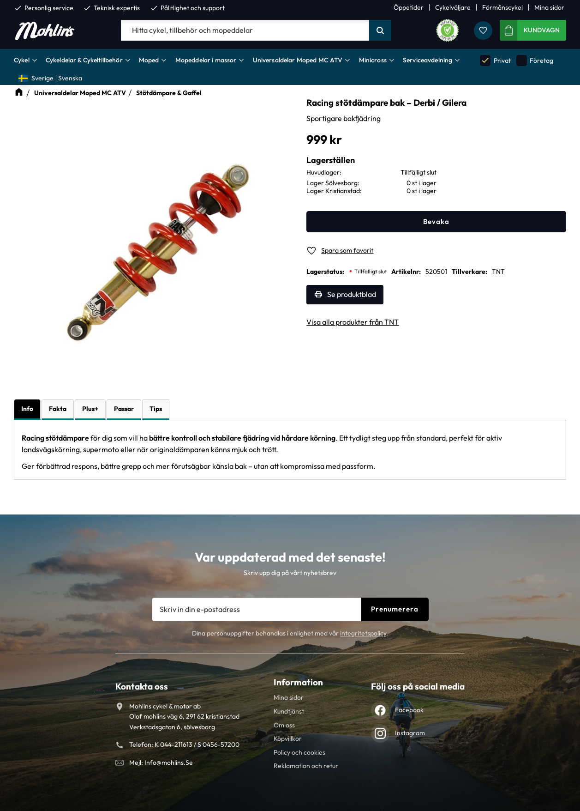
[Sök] (380, 30)
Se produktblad (351, 294)
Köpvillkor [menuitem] (288, 738)
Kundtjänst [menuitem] (289, 711)
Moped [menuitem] (149, 60)
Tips (155, 409)
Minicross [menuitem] (373, 60)
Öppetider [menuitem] (409, 7)
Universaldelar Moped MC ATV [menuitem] (298, 60)
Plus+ (90, 409)
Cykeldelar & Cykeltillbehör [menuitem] (84, 60)
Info (27, 409)
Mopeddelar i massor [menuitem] (206, 60)
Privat (495, 60)
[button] (483, 30)
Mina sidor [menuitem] (549, 7)
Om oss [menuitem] (284, 725)
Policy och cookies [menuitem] (299, 752)
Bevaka (436, 221)
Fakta (57, 409)
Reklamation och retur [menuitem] (306, 766)
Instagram (410, 733)
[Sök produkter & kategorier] (245, 30)
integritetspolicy (363, 633)
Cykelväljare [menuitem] (453, 7)
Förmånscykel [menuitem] (502, 7)
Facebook (409, 710)
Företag (534, 60)
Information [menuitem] (298, 682)
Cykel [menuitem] (22, 60)
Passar (124, 409)
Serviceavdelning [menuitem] (427, 60)
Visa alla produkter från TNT (352, 322)
